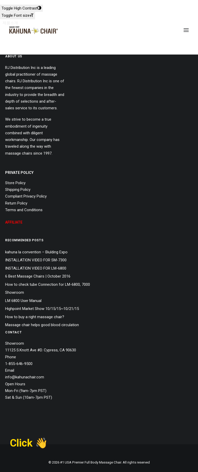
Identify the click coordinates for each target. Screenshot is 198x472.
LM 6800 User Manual (23, 300)
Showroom (14, 292)
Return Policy (16, 203)
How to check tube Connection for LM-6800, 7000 (47, 284)
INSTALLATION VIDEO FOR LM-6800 (35, 268)
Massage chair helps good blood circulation (42, 325)
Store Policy (15, 183)
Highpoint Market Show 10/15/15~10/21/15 (42, 308)
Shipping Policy (17, 189)
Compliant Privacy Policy (26, 196)
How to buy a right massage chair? (34, 317)
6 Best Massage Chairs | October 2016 (37, 276)
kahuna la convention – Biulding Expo (36, 252)
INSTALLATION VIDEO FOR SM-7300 (36, 260)
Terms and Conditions (24, 210)
